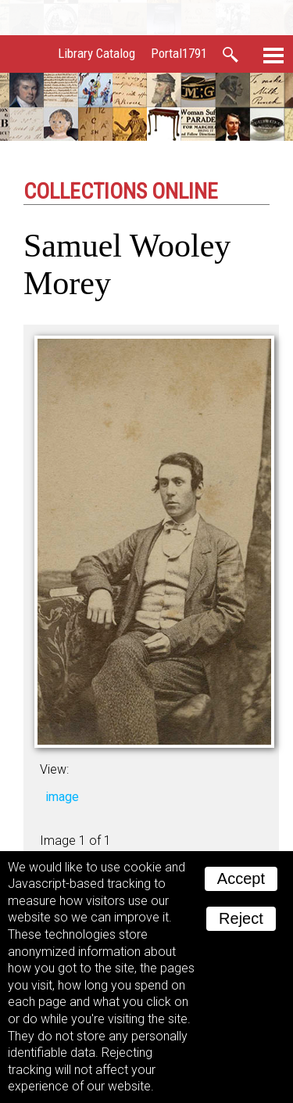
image (62, 796)
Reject (241, 918)
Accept (241, 878)
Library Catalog (96, 53)
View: (54, 769)
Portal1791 (179, 53)
